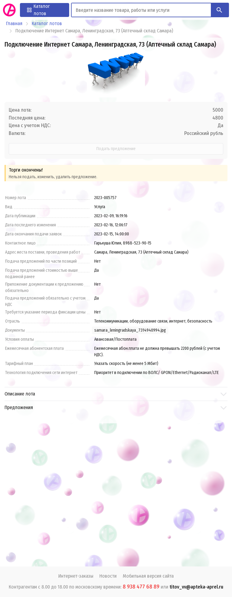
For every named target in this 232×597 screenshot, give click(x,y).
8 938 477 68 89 (141, 586)
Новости (108, 576)
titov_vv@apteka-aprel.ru (196, 587)
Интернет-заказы (75, 576)
